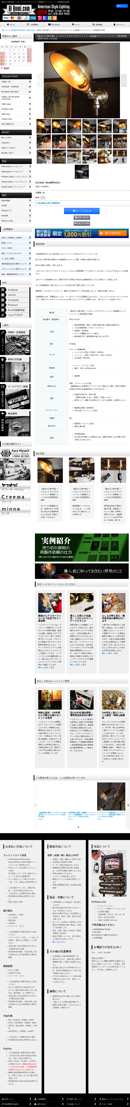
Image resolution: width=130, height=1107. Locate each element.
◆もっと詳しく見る (46, 667)
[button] (32, 24)
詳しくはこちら (59, 942)
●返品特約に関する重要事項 (48, 203)
